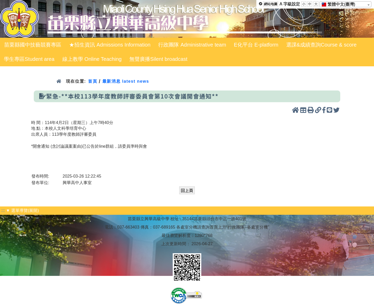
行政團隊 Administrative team (192, 45)
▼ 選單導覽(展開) (22, 210)
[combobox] (345, 4)
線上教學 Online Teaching (92, 59)
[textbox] (340, 4)
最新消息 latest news (126, 81)
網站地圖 (270, 4)
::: (3, 210)
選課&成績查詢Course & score (321, 45)
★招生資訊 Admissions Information (109, 45)
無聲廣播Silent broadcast (158, 59)
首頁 (92, 81)
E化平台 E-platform (256, 45)
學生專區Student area (29, 59)
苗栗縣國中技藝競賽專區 (32, 45)
